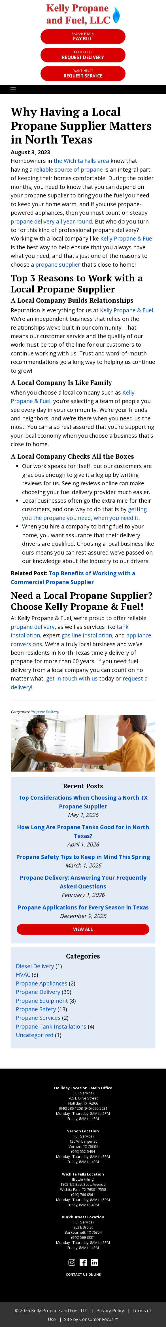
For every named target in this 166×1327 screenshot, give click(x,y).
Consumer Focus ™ (98, 1319)
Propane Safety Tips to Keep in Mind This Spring (83, 857)
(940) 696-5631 (95, 1108)
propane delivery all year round (51, 221)
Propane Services (38, 1017)
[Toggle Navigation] (83, 89)
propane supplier (57, 264)
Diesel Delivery (35, 966)
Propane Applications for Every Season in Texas (83, 907)
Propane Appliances (41, 983)
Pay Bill (83, 36)
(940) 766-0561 (83, 1194)
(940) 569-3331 (83, 1237)
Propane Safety (36, 1009)
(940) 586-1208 (71, 1108)
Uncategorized (35, 1035)
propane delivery (33, 627)
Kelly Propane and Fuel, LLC (59, 1310)
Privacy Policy (110, 1310)
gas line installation (86, 635)
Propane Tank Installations (51, 1026)
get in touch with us (72, 678)
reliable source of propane (68, 169)
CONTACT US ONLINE (83, 1274)
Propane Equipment (42, 1000)
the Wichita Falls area (81, 161)
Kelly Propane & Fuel (127, 238)
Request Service (83, 73)
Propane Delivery (44, 711)
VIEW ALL (83, 929)
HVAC (23, 974)
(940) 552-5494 (83, 1151)
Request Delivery (83, 55)
